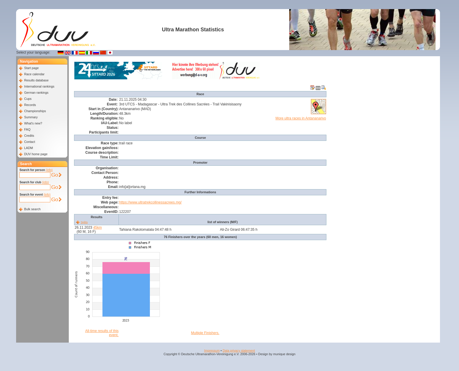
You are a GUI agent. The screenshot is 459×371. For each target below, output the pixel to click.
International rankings (39, 86)
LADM (28, 148)
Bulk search (32, 209)
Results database (36, 80)
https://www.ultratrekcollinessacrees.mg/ (150, 202)
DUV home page (35, 154)
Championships (35, 111)
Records (30, 105)
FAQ (27, 129)
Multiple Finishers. (205, 333)
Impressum (212, 350)
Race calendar (34, 74)
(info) (49, 170)
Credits (29, 135)
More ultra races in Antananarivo (300, 118)
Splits (84, 222)
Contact (29, 141)
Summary (30, 117)
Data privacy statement (238, 350)
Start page (31, 68)
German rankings (36, 92)
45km (97, 227)
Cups (27, 98)
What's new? (33, 123)
